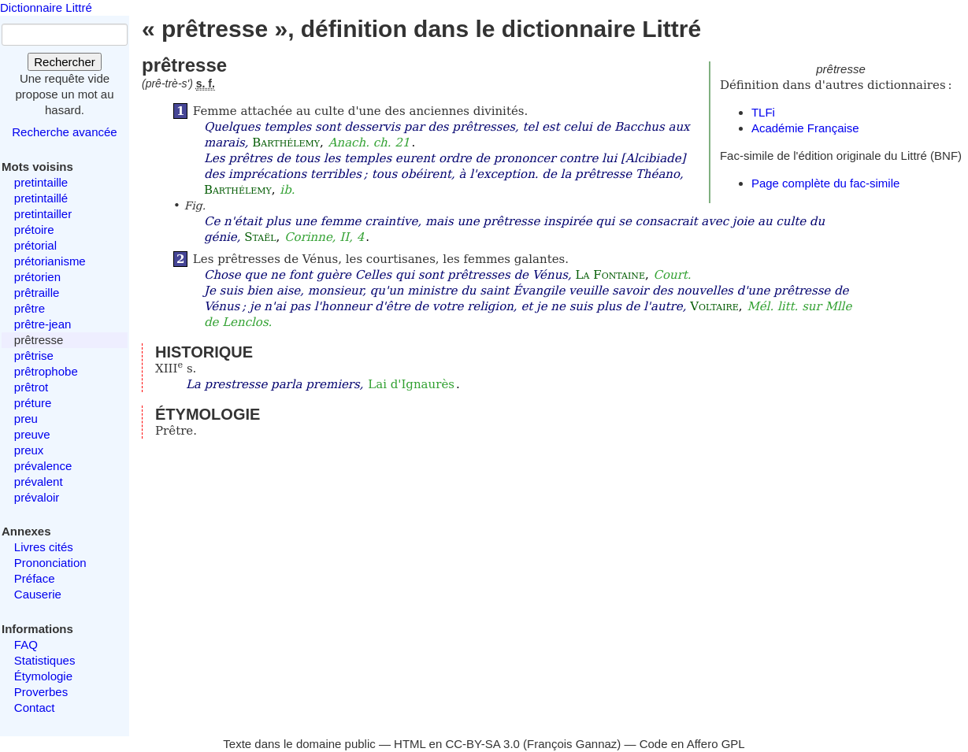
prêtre (29, 308)
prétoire (34, 229)
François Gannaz (572, 743)
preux (29, 450)
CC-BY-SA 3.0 (482, 743)
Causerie (37, 594)
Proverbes (41, 691)
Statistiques (45, 660)
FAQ (26, 644)
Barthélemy (286, 142)
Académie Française (805, 128)
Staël (260, 237)
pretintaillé (41, 198)
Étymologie (43, 676)
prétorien (37, 276)
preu (26, 418)
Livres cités (43, 547)
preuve (32, 434)
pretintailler (43, 213)
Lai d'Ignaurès (411, 384)
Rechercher (64, 62)
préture (33, 402)
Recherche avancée (64, 132)
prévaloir (37, 497)
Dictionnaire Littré (46, 7)
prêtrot (31, 387)
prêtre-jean (43, 324)
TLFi (763, 112)
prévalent (38, 481)
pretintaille (41, 182)
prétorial (35, 245)
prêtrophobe (46, 371)
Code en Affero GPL (692, 743)
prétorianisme (50, 261)
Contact (34, 707)
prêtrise (34, 355)
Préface (34, 578)
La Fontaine (610, 275)
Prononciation (50, 562)
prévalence (43, 465)
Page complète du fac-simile (825, 183)
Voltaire (714, 306)
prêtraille (37, 292)
